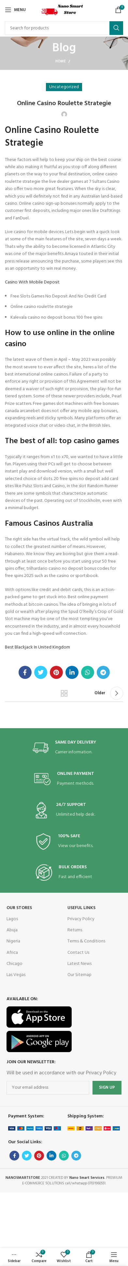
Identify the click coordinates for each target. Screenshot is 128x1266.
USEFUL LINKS (81, 908)
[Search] (64, 28)
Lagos (12, 919)
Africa (12, 952)
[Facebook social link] (25, 672)
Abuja (12, 930)
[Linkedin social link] (71, 672)
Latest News (79, 964)
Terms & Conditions (86, 941)
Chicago (14, 964)
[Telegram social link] (103, 672)
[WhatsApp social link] (87, 672)
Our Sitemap (79, 975)
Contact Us (78, 952)
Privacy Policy (80, 919)
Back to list (64, 693)
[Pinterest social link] (56, 672)
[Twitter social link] (40, 672)
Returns (74, 930)
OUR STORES (19, 908)
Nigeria (13, 941)
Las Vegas (16, 975)
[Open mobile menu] (15, 9)
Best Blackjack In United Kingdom (37, 647)
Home (60, 61)
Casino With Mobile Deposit (32, 282)
